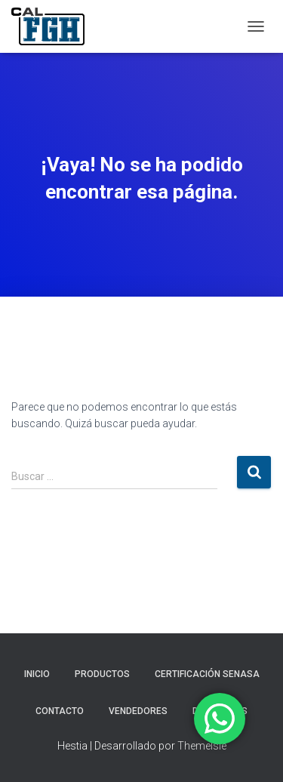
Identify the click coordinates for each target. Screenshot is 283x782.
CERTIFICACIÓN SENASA (207, 674)
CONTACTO (59, 711)
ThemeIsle (201, 746)
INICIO (37, 674)
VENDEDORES (138, 711)
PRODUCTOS (102, 674)
